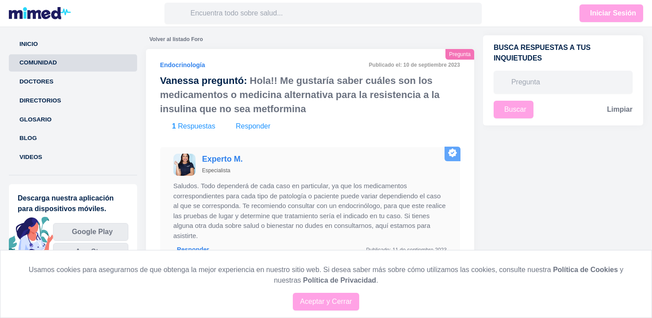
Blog (28, 138)
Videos (30, 157)
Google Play (92, 231)
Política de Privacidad (339, 280)
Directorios (40, 100)
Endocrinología (182, 64)
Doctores (36, 81)
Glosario (35, 119)
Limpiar (620, 109)
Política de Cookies (585, 269)
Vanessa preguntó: (203, 80)
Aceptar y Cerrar (326, 301)
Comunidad (38, 62)
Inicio (28, 44)
